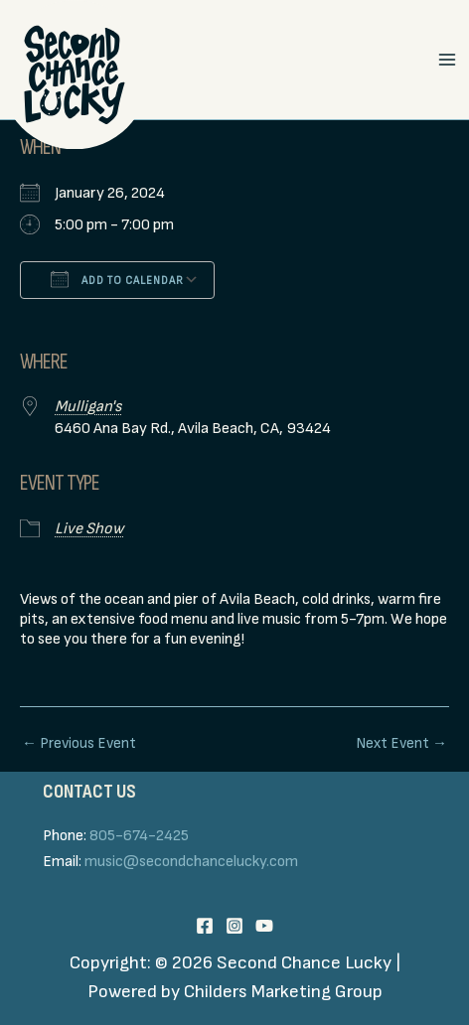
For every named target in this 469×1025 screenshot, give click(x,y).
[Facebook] (205, 926)
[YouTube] (264, 926)
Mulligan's (88, 406)
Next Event (401, 743)
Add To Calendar (117, 279)
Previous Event (79, 743)
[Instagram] (234, 926)
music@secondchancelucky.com (191, 861)
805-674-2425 (139, 835)
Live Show (89, 528)
